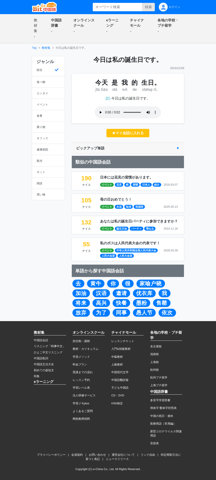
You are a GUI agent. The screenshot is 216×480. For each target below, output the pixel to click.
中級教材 (117, 356)
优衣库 (144, 293)
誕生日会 (121, 228)
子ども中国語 (120, 387)
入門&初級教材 (121, 348)
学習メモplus (81, 403)
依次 (167, 313)
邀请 (121, 293)
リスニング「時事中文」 (49, 346)
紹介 (156, 184)
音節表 (154, 443)
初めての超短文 (44, 370)
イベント (107, 184)
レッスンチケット (122, 341)
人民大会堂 (108, 255)
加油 (81, 293)
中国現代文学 (120, 372)
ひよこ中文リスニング (48, 352)
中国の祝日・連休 (161, 416)
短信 (128, 206)
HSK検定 (117, 403)
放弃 (81, 313)
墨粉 (141, 303)
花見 (119, 184)
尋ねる (150, 228)
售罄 (161, 303)
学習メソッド (81, 356)
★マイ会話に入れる (128, 133)
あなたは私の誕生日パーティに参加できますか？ (139, 221)
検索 (148, 7)
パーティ (136, 228)
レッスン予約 (81, 380)
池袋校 (154, 354)
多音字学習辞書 (160, 400)
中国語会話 (41, 340)
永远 (119, 206)
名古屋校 (156, 346)
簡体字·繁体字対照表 (163, 408)
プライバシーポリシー (51, 454)
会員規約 (77, 454)
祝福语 (139, 206)
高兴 (101, 303)
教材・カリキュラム (86, 348)
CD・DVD (117, 395)
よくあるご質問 (83, 411)
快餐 (121, 303)
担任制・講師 (81, 341)
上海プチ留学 (158, 385)
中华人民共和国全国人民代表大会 (136, 250)
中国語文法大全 (44, 364)
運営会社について (123, 454)
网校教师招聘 (81, 418)
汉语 (101, 293)
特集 (37, 376)
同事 (121, 313)
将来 (81, 303)
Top (34, 47)
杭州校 (154, 369)
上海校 (154, 362)
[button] (37, 28)
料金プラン (80, 364)
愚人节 (144, 313)
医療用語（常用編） (163, 423)
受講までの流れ (83, 372)
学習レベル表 (81, 387)
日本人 (146, 184)
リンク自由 (148, 454)
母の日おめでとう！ (116, 199)
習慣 (135, 184)
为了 (101, 313)
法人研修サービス (84, 395)
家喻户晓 (151, 283)
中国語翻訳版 (120, 380)
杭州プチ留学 (158, 377)
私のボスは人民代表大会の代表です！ (130, 243)
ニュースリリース (117, 459)
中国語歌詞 (41, 358)
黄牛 (95, 283)
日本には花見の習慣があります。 (126, 177)
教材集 (46, 47)
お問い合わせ (97, 454)
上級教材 (117, 364)
